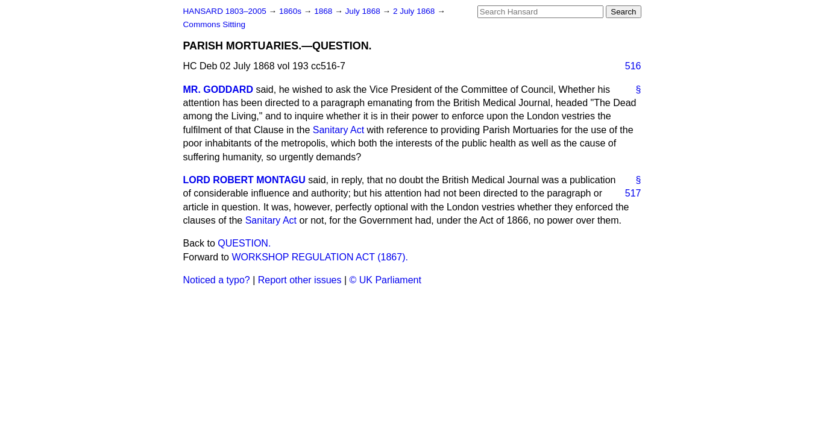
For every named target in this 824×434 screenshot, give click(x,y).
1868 (324, 11)
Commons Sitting (214, 24)
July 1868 (364, 11)
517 (633, 193)
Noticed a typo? (216, 280)
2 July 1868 (415, 11)
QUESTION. (244, 243)
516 (633, 66)
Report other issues (300, 280)
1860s (291, 11)
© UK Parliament (385, 280)
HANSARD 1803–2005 (224, 11)
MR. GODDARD (218, 89)
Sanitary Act (338, 130)
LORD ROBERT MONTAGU (244, 180)
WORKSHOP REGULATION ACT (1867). (319, 257)
